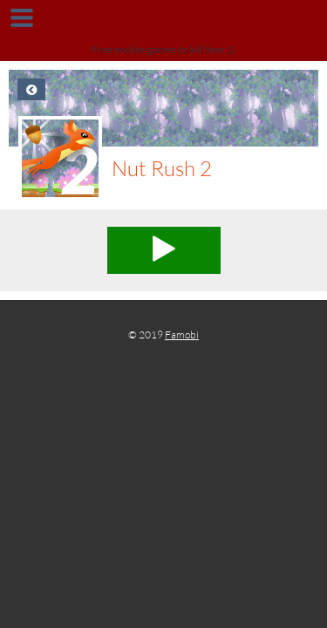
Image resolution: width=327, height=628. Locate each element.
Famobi (182, 334)
